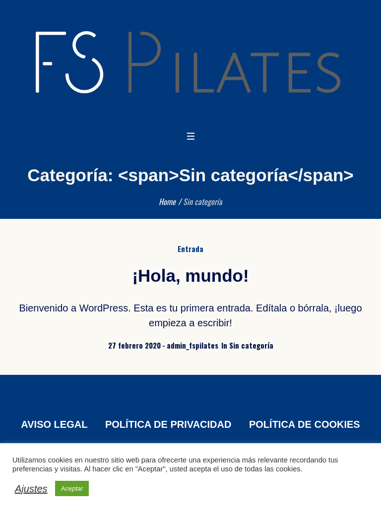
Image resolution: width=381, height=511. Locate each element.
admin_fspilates (192, 345)
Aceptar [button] (72, 488)
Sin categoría (251, 345)
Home (167, 201)
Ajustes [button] (31, 488)
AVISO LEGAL (54, 424)
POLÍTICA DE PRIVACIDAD (168, 424)
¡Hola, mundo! (190, 275)
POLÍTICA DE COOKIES (304, 424)
